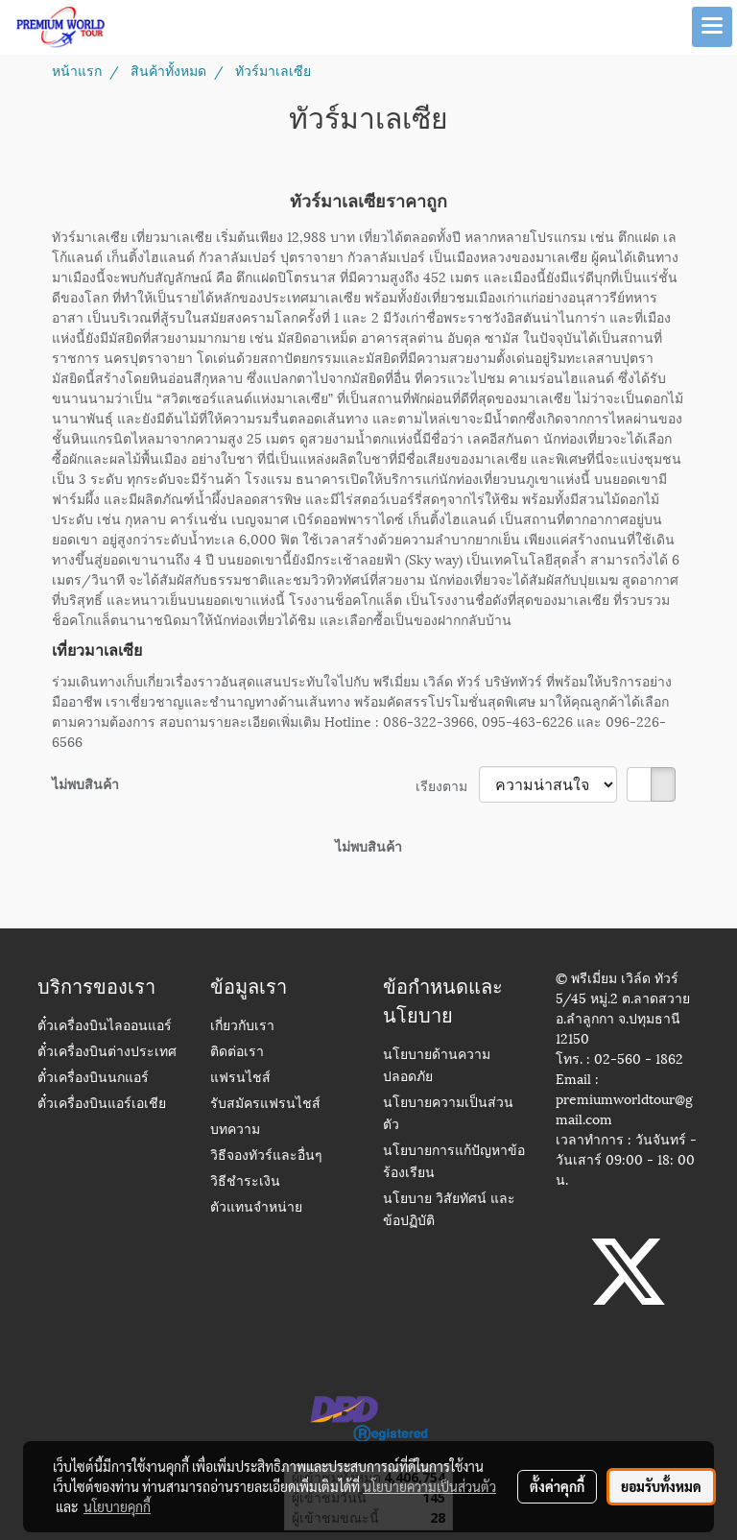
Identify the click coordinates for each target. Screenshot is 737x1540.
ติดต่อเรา (237, 1053)
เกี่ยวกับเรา (242, 1027)
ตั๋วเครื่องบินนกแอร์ (93, 1078)
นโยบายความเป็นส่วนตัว (429, 1486)
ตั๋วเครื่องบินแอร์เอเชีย (101, 1104)
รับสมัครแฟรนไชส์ (265, 1104)
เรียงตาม (447, 785)
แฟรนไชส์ (240, 1078)
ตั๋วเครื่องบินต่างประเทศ (107, 1053)
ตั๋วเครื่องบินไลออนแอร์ (104, 1027)
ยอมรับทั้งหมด (661, 1486)
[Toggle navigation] (712, 27)
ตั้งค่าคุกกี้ (557, 1486)
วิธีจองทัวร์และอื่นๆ (266, 1156)
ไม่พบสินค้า (85, 783)
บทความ (235, 1130)
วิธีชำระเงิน (245, 1182)
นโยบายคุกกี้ (117, 1506)
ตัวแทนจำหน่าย (256, 1208)
